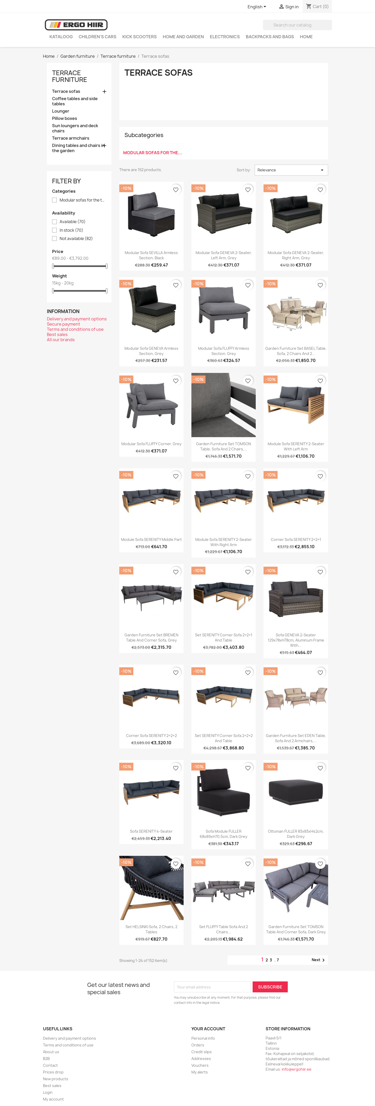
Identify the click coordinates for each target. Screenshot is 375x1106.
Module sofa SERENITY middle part (151, 539)
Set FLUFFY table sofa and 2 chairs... (223, 929)
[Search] (297, 25)
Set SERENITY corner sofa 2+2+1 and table (223, 637)
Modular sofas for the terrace (83, 200)
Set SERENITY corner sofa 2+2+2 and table (224, 738)
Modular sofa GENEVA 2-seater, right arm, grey (296, 255)
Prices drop (53, 1072)
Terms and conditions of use (75, 329)
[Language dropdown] (258, 7)
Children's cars (97, 37)
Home (306, 37)
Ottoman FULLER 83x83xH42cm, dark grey (296, 834)
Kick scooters (139, 37)
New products (55, 1078)
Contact (50, 1065)
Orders (197, 1045)
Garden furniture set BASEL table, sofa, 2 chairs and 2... (296, 351)
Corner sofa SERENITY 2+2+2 (151, 735)
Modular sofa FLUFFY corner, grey (151, 443)
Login (48, 1092)
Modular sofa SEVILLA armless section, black (151, 255)
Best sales (57, 334)
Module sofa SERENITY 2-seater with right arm (223, 542)
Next (319, 960)
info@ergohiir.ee (296, 1069)
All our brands (61, 339)
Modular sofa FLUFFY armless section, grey (223, 351)
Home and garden (183, 37)
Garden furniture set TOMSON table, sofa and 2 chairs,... (223, 446)
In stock (71, 230)
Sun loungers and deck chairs (75, 128)
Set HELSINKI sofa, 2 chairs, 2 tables (151, 929)
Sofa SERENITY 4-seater (151, 831)
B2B (46, 1058)
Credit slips (201, 1051)
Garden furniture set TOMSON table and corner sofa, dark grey (296, 929)
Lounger (60, 111)
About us (51, 1051)
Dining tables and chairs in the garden (78, 148)
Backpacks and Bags (270, 37)
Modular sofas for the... (152, 153)
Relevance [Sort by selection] (291, 170)
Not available (76, 238)
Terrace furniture (69, 76)
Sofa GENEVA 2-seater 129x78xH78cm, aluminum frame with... (296, 640)
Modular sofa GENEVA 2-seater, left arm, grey (224, 255)
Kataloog (61, 37)
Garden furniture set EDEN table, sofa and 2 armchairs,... (296, 738)
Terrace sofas (66, 91)
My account (53, 1099)
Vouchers (200, 1065)
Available (73, 221)
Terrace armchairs (70, 138)
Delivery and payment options (77, 319)
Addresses (201, 1058)
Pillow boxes (64, 118)
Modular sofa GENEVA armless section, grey (151, 351)
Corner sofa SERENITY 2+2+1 (296, 539)
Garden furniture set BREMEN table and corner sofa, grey (151, 637)
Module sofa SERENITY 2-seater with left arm (296, 446)
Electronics (225, 37)
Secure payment (63, 324)
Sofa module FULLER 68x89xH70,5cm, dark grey (223, 834)
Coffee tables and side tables (75, 101)
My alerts (199, 1072)
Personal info (203, 1038)
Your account (208, 1029)
